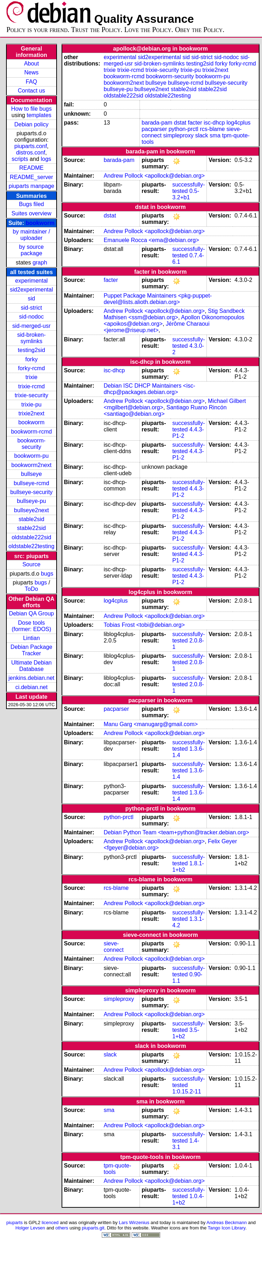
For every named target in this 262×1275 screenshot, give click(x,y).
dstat (180, 123)
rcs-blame (212, 129)
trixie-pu (31, 405)
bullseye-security (31, 492)
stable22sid (31, 528)
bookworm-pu (31, 456)
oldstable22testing (31, 546)
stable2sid (31, 519)
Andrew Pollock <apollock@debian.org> (154, 176)
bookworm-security (31, 443)
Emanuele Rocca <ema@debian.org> (151, 240)
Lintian (31, 638)
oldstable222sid (31, 537)
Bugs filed (31, 204)
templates (39, 115)
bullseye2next (31, 510)
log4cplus (238, 123)
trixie (31, 377)
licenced (50, 1222)
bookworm (40, 223)
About (31, 64)
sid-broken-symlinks (31, 338)
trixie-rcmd (31, 386)
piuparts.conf (30, 146)
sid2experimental (31, 290)
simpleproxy (178, 135)
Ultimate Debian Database (31, 666)
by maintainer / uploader (31, 235)
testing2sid (31, 350)
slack (201, 135)
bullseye (31, 474)
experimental (31, 281)
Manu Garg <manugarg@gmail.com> (151, 724)
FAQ (31, 82)
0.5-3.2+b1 (185, 194)
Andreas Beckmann (226, 1222)
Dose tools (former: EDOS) (31, 626)
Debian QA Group (31, 613)
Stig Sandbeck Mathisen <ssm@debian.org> (174, 314)
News (31, 72)
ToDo (31, 589)
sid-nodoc (31, 317)
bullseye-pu (31, 501)
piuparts (14, 1222)
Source (31, 564)
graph (39, 262)
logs (46, 159)
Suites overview (31, 213)
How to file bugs (31, 109)
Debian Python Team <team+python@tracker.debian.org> (176, 832)
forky (31, 359)
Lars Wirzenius (134, 1222)
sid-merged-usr (31, 326)
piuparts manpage (31, 186)
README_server (31, 177)
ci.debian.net (31, 687)
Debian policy (31, 124)
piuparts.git (93, 1228)
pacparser (154, 129)
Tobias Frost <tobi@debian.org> (144, 625)
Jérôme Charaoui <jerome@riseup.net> (156, 327)
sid (31, 298)
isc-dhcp (214, 123)
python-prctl (183, 129)
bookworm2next (31, 465)
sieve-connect (114, 946)
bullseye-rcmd (31, 483)
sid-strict (31, 308)
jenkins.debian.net (31, 678)
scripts (20, 159)
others (62, 1228)
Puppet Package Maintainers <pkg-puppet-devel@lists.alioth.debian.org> (158, 299)
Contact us (31, 91)
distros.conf (30, 152)
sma (215, 135)
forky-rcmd (31, 368)
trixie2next (31, 413)
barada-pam (157, 123)
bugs (47, 574)
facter (195, 123)
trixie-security (31, 395)
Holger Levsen (30, 1228)
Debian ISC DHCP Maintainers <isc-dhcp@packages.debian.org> (149, 389)
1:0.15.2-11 (186, 1091)
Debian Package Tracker (31, 650)
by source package (31, 250)
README (31, 168)
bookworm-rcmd (31, 432)
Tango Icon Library (227, 1228)
